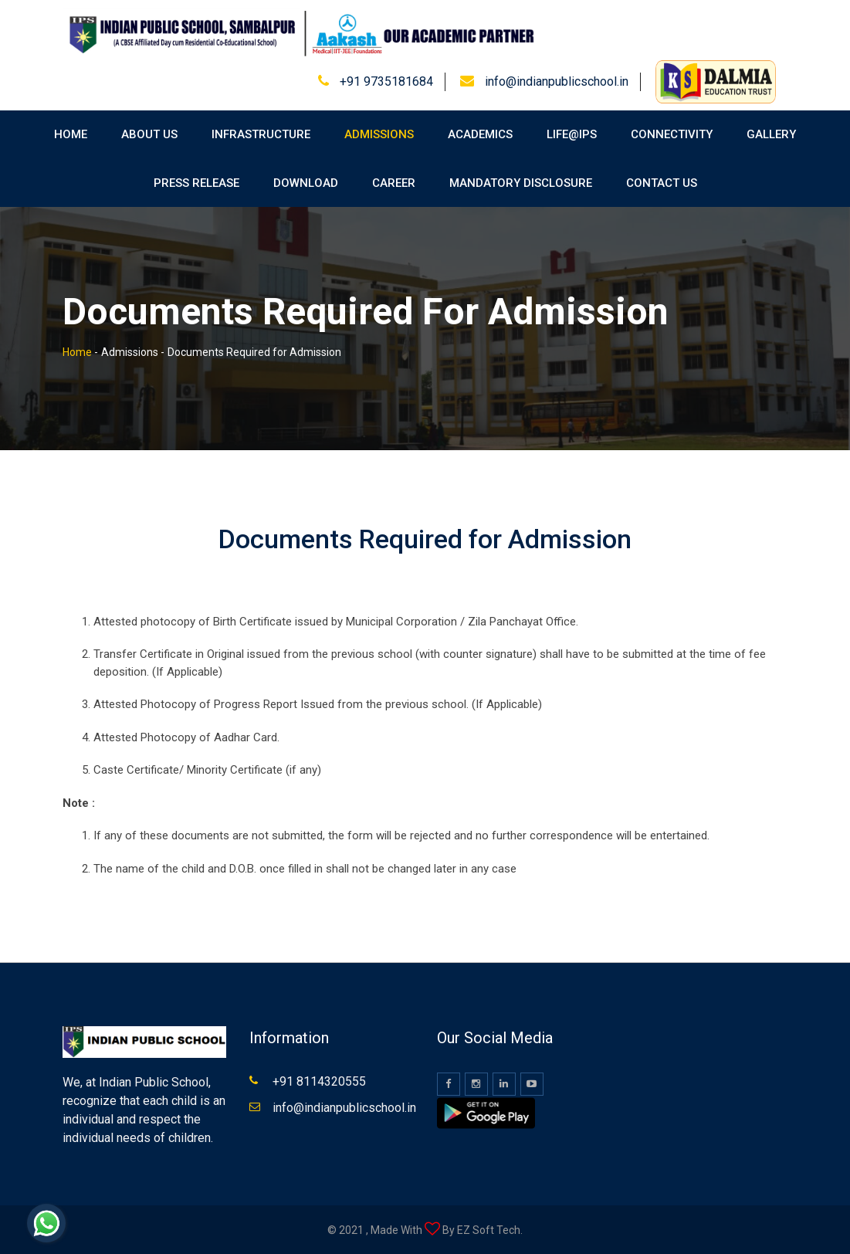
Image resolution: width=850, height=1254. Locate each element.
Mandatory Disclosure (520, 183)
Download (305, 183)
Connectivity (672, 134)
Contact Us (661, 183)
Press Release (196, 183)
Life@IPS (572, 134)
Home (70, 134)
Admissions (379, 134)
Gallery (771, 134)
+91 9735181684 (386, 81)
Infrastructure (261, 134)
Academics (480, 134)
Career (393, 183)
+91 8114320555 (319, 1081)
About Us (149, 134)
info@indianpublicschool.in (556, 81)
